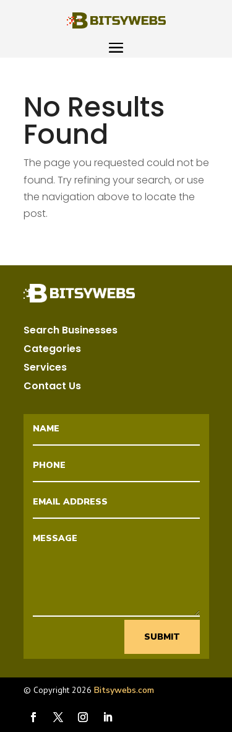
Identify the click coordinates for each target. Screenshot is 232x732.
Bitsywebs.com (124, 690)
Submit (162, 637)
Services (45, 368)
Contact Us (52, 387)
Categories (52, 350)
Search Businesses (71, 331)
